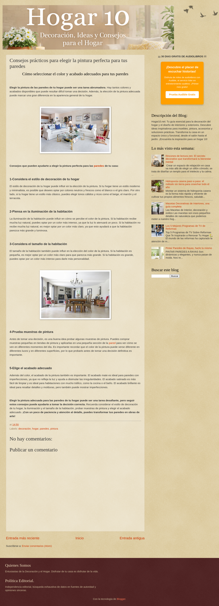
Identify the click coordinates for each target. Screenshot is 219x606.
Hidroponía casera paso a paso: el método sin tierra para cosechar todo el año (187, 184)
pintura (54, 428)
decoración (24, 428)
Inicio (79, 538)
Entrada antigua (132, 538)
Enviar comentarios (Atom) (37, 546)
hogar (35, 428)
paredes (99, 165)
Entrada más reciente (23, 538)
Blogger (121, 599)
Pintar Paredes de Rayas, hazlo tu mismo (189, 248)
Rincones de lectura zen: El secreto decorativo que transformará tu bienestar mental (188, 159)
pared (112, 342)
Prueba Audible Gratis (182, 94)
